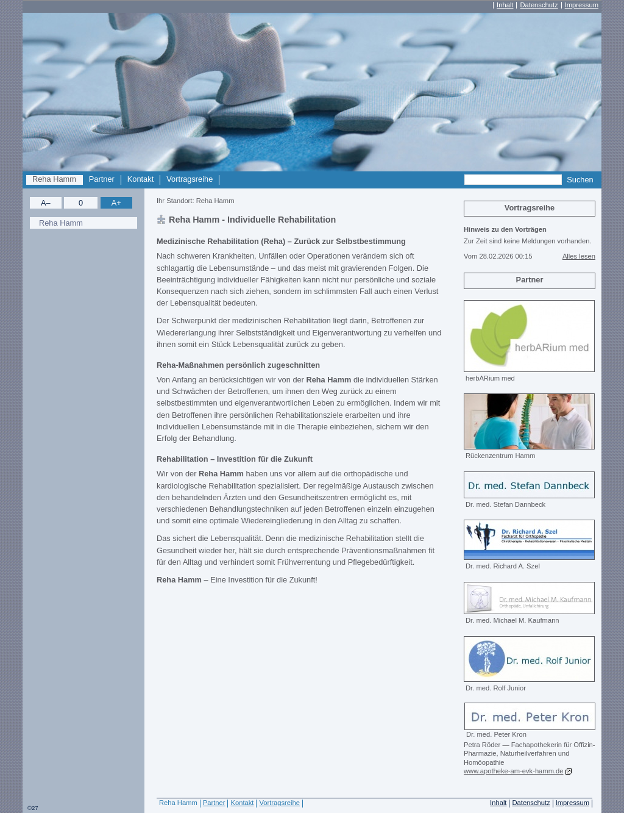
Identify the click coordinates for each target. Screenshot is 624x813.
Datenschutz (539, 5)
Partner (102, 179)
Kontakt (140, 179)
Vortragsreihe (189, 179)
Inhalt (505, 5)
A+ (116, 202)
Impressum (581, 5)
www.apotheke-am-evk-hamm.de (514, 771)
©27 (32, 807)
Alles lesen (578, 256)
